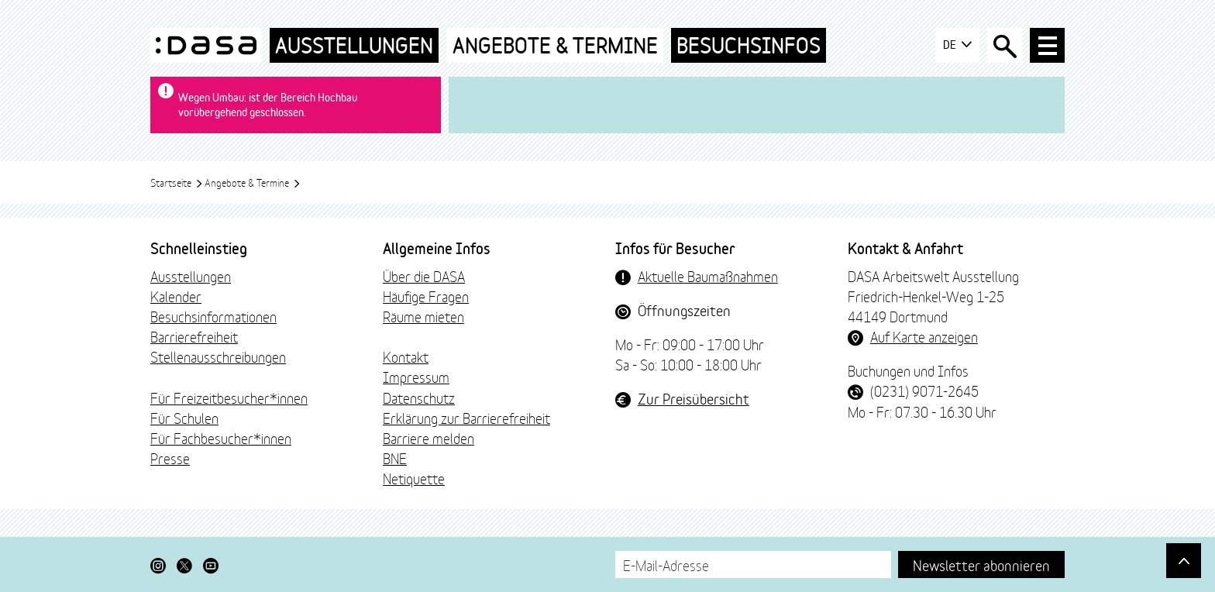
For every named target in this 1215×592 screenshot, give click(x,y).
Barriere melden (428, 438)
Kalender (175, 296)
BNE (395, 458)
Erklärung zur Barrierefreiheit (466, 418)
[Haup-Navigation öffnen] (1047, 45)
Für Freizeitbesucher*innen (229, 397)
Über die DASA (424, 276)
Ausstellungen (354, 45)
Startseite (176, 182)
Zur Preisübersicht (693, 398)
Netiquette (414, 478)
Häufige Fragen (426, 296)
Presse (170, 458)
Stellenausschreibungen (218, 356)
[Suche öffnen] (1004, 45)
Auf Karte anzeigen (924, 336)
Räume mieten (423, 316)
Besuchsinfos (748, 45)
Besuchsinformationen (213, 316)
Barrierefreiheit (194, 336)
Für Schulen (184, 418)
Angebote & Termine (555, 45)
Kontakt (406, 356)
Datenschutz (419, 397)
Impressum (416, 377)
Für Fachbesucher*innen (220, 438)
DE (957, 45)
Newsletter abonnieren (981, 564)
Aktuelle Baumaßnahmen (708, 276)
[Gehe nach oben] (1183, 560)
